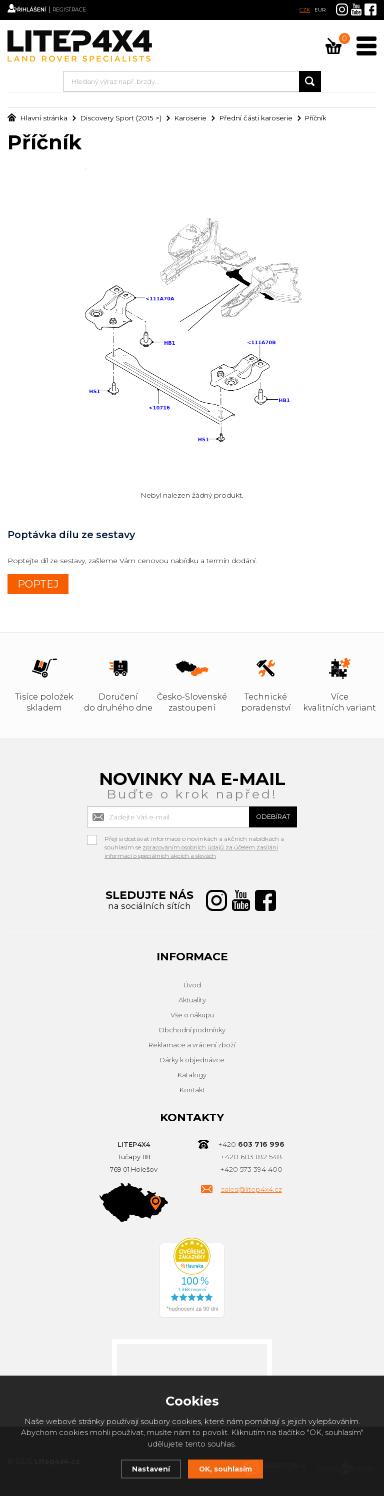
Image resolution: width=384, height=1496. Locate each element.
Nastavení (148, 1469)
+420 (251, 1144)
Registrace (87, 10)
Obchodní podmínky (192, 1030)
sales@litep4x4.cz (251, 1189)
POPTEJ (38, 584)
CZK (305, 9)
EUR (320, 9)
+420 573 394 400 (251, 1169)
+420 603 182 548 (251, 1156)
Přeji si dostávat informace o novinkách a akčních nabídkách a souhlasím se (194, 840)
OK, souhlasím (227, 1469)
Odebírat (267, 816)
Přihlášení (40, 10)
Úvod (192, 985)
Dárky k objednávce (192, 1060)
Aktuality (192, 1000)
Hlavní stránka (36, 118)
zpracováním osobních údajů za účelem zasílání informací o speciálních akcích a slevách (193, 851)
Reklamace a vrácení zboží (192, 1045)
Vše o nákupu (192, 1015)
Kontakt (192, 1090)
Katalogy (192, 1075)
